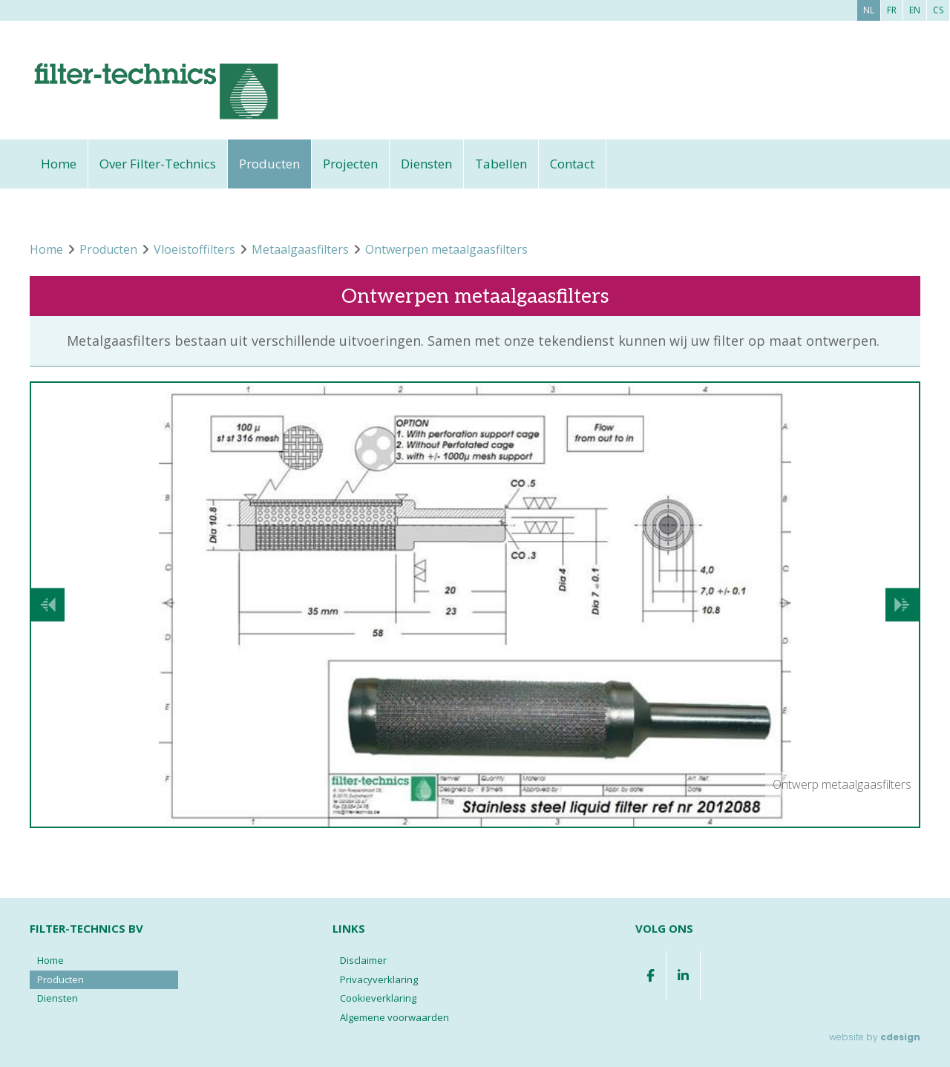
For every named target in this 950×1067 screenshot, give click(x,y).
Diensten (426, 163)
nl (868, 10)
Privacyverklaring (379, 979)
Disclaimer (363, 960)
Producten (269, 163)
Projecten (350, 163)
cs (938, 10)
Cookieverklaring (378, 998)
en (914, 10)
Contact (572, 163)
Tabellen (501, 163)
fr (892, 10)
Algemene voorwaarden (394, 1017)
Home (58, 163)
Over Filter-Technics (157, 163)
